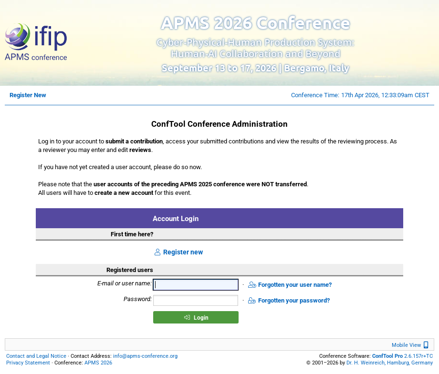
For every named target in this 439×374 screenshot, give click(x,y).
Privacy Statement (28, 363)
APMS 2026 (98, 363)
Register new (178, 252)
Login (196, 317)
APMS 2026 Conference (255, 22)
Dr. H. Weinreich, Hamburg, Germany (389, 363)
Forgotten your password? (289, 300)
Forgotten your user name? (290, 284)
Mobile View (411, 345)
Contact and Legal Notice (36, 356)
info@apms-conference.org (145, 356)
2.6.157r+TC (402, 356)
